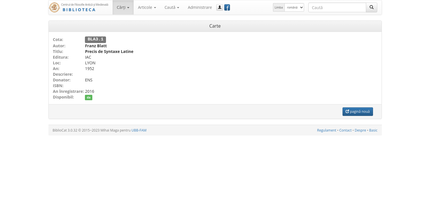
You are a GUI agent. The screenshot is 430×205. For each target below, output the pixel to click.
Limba (279, 7)
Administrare (200, 7)
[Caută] (371, 7)
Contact (345, 130)
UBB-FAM (138, 130)
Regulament (326, 130)
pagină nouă (358, 111)
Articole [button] (147, 7)
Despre (360, 130)
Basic (373, 130)
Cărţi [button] (123, 7)
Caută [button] (172, 7)
